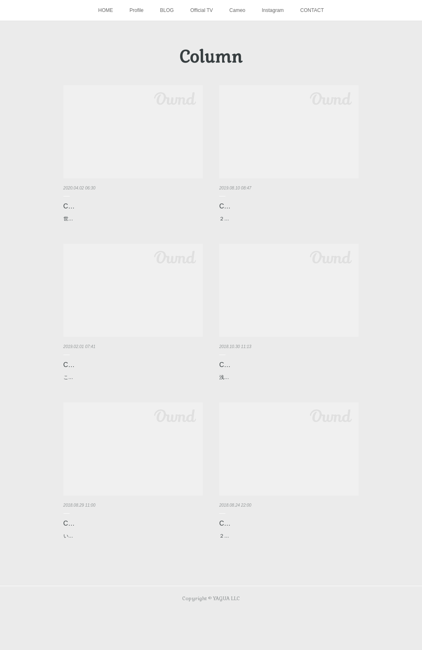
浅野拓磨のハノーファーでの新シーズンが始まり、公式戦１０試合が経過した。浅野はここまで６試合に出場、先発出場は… (288, 390)
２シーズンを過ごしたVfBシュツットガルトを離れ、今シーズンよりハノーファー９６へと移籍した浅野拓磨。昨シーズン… (288, 570)
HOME (105, 10)
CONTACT (312, 10)
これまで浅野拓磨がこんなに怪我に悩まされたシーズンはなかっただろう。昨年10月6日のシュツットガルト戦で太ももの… (132, 390)
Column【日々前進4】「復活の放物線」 (122, 373)
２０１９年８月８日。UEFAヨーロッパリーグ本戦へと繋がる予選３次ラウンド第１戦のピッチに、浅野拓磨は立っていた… (288, 223)
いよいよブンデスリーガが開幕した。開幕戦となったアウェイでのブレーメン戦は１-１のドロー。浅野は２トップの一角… (132, 558)
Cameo (238, 10)
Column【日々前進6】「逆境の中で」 (119, 206)
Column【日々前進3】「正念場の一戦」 (278, 373)
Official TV (201, 10)
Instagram (273, 10)
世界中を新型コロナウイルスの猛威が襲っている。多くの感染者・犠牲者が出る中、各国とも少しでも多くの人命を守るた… (132, 223)
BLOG (166, 10)
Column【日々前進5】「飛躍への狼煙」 (278, 206)
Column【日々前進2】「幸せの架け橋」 (122, 541)
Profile (136, 10)
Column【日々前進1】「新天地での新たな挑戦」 (285, 547)
